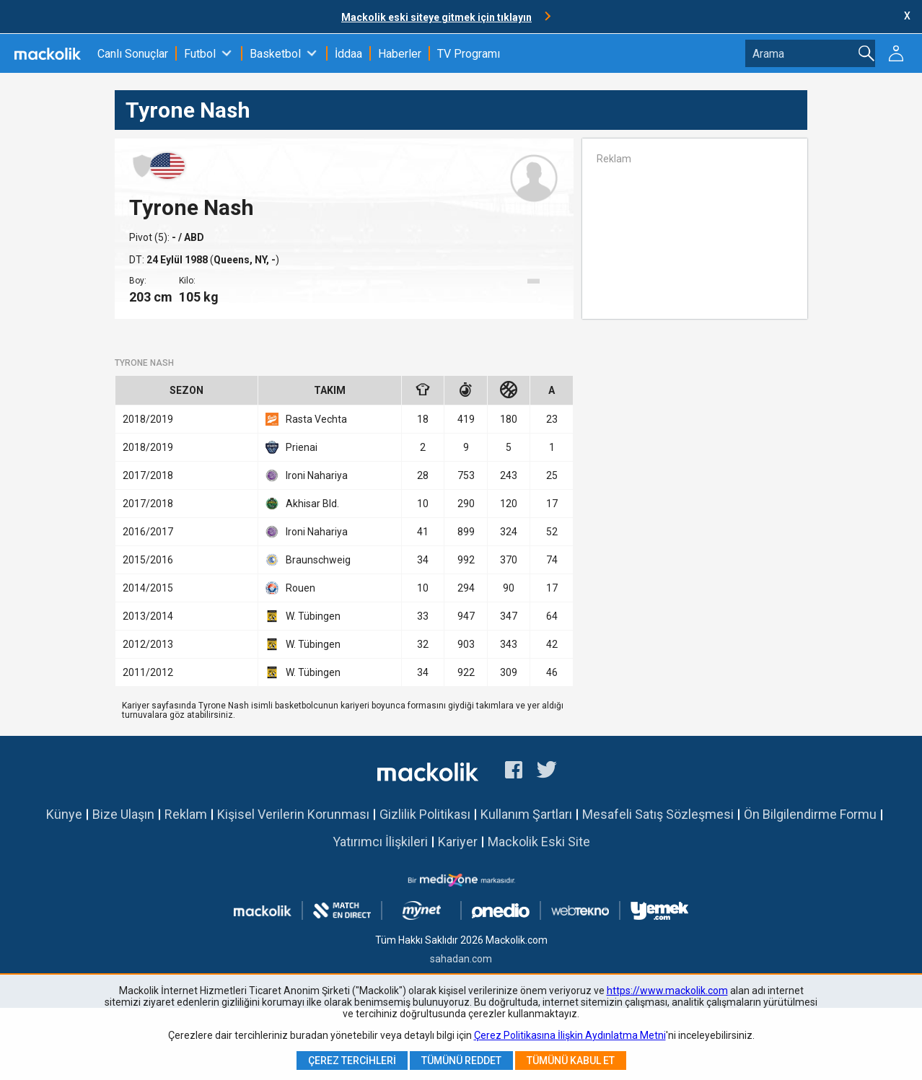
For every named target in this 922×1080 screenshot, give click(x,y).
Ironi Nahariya (306, 475)
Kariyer (458, 841)
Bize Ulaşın (123, 814)
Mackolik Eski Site (539, 841)
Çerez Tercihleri (352, 1060)
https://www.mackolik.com (667, 990)
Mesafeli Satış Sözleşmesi (658, 814)
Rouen (290, 587)
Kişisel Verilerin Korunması (293, 814)
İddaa (348, 54)
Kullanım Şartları (526, 814)
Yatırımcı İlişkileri (380, 841)
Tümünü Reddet (461, 1060)
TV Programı (468, 54)
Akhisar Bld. (302, 503)
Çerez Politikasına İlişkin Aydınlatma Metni (570, 1035)
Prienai (291, 447)
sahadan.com (461, 959)
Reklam (185, 814)
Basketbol (275, 54)
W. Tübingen (303, 616)
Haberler (399, 54)
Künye (64, 814)
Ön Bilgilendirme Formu (810, 814)
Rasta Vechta (306, 419)
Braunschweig (308, 559)
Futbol (200, 54)
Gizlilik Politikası (424, 814)
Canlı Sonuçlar (132, 54)
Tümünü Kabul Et (571, 1060)
